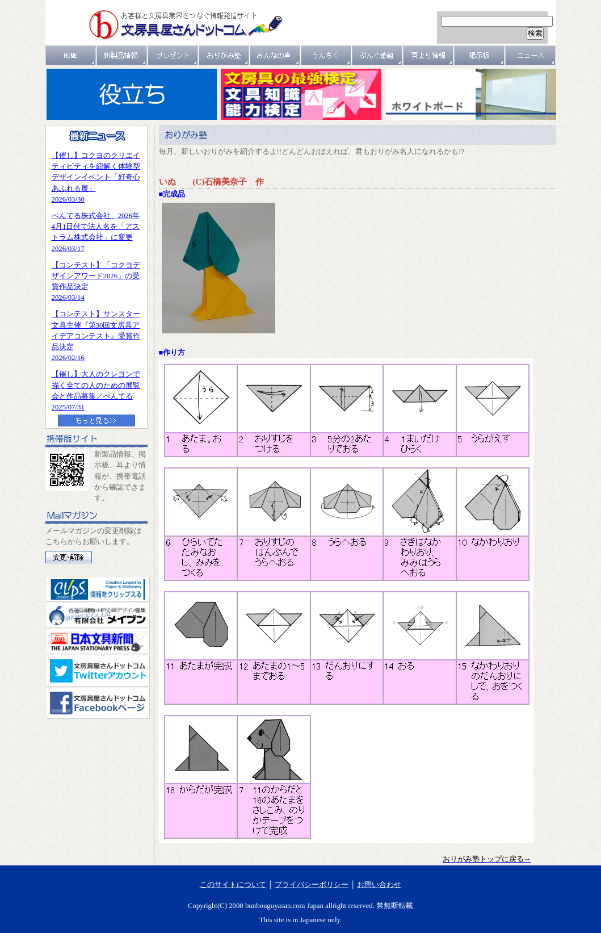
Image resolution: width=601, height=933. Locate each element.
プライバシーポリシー (311, 885)
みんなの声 (275, 55)
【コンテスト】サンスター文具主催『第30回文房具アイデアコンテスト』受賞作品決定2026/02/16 (96, 336)
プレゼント (173, 55)
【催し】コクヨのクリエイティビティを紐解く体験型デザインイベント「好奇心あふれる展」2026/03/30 (96, 177)
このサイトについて (233, 885)
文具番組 (377, 55)
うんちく (326, 55)
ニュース (530, 55)
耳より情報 (428, 55)
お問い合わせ (379, 885)
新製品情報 (122, 55)
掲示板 (479, 55)
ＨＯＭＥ (70, 55)
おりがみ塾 (224, 55)
